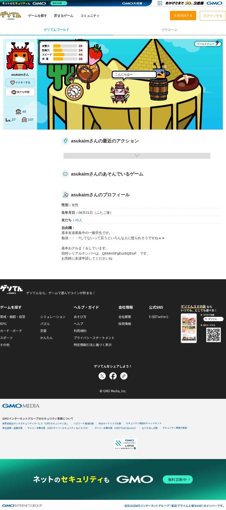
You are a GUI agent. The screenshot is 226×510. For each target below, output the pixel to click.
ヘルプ (78, 323)
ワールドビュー (205, 44)
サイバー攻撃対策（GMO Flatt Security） (115, 428)
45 (20, 112)
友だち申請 (20, 92)
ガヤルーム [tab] (169, 29)
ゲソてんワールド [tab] (56, 29)
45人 (78, 220)
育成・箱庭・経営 (12, 316)
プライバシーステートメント (94, 337)
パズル (45, 323)
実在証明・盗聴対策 (12, 428)
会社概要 (124, 316)
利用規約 (80, 330)
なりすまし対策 (150, 428)
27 (10, 120)
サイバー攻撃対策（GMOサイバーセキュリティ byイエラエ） (58, 428)
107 (27, 120)
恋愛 (43, 330)
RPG (3, 323)
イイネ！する (20, 82)
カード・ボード (11, 330)
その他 (4, 344)
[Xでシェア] (102, 376)
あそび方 (80, 316)
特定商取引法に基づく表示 (93, 344)
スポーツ (6, 337)
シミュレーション (53, 316)
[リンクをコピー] (123, 376)
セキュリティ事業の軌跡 (174, 427)
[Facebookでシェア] (113, 376)
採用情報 (124, 323)
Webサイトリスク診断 (110, 423)
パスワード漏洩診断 (83, 423)
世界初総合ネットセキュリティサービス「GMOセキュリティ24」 (35, 423)
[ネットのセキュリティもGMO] (34, 3)
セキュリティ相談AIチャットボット (144, 423)
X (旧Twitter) (158, 316)
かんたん (46, 337)
